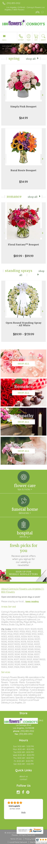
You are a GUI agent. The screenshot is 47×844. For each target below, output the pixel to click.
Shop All (31, 58)
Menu (4, 40)
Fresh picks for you (23, 555)
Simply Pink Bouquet (23, 106)
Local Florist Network (18, 842)
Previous (4, 95)
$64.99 (23, 118)
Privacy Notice (31, 839)
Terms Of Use (16, 839)
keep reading (32, 601)
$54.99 (23, 182)
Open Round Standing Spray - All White (23, 324)
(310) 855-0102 (13, 3)
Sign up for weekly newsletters (23, 572)
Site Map (33, 842)
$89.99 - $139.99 (23, 334)
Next (43, 95)
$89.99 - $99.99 (23, 256)
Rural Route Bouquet (23, 170)
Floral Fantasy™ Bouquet (23, 244)
